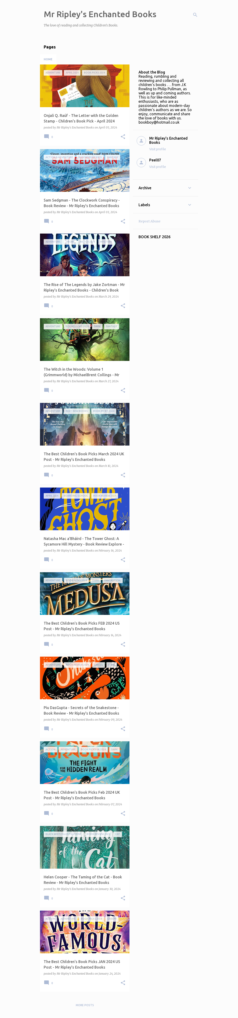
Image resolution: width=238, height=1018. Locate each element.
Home (48, 59)
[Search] (195, 14)
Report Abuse (149, 221)
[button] (123, 137)
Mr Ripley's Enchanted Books (100, 14)
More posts (85, 1005)
